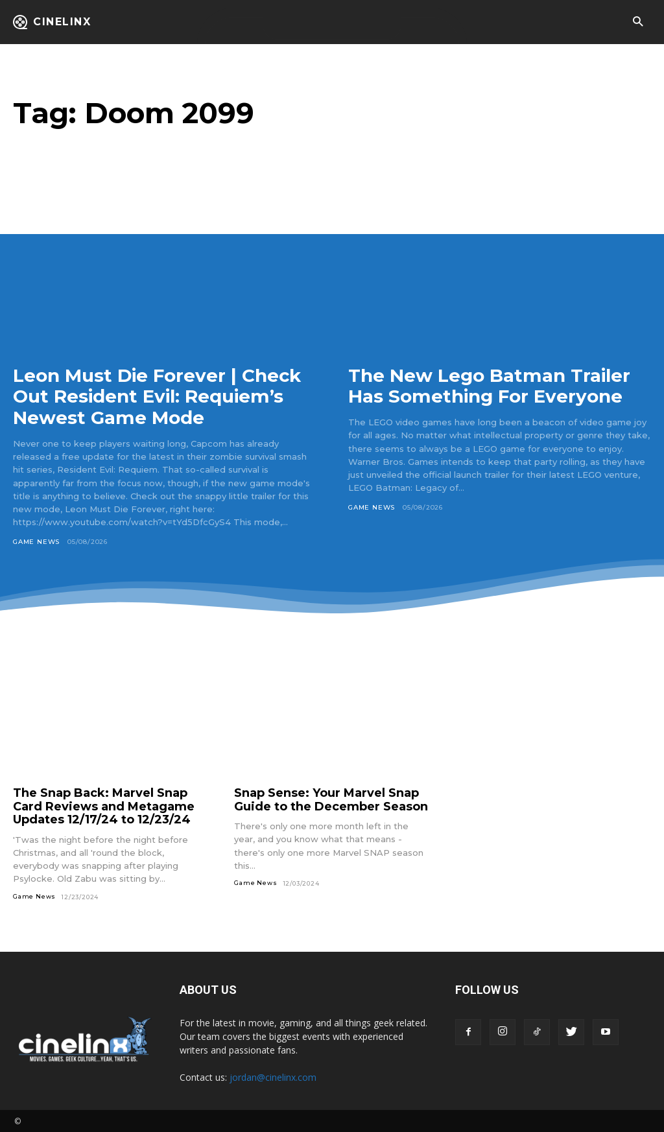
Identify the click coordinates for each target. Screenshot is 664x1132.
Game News (36, 540)
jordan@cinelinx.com (273, 1076)
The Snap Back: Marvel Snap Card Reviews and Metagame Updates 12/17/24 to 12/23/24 (104, 804)
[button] (637, 22)
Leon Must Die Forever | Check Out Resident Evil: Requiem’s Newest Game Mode (158, 396)
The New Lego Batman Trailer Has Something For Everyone (489, 385)
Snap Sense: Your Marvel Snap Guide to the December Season (331, 798)
